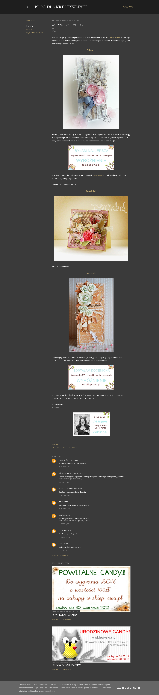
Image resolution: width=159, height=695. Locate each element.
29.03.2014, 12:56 (64, 467)
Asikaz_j (91, 50)
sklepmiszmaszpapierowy (69, 473)
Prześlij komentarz (60, 555)
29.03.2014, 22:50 (64, 508)
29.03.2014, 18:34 (64, 482)
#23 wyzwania (113, 37)
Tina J (61, 544)
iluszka (61, 515)
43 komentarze (66, 669)
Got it (136, 687)
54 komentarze (66, 619)
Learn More (124, 687)
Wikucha (29, 30)
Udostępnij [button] (30, 20)
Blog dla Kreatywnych (61, 7)
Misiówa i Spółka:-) (66, 460)
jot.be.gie (62, 530)
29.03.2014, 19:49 (64, 495)
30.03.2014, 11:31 (64, 524)
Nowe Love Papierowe (68, 489)
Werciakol (91, 191)
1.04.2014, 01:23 (64, 550)
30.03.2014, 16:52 (64, 537)
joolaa (61, 502)
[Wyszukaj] (128, 7)
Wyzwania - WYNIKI (34, 33)
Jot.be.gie (91, 273)
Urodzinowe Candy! (66, 665)
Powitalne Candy (64, 615)
